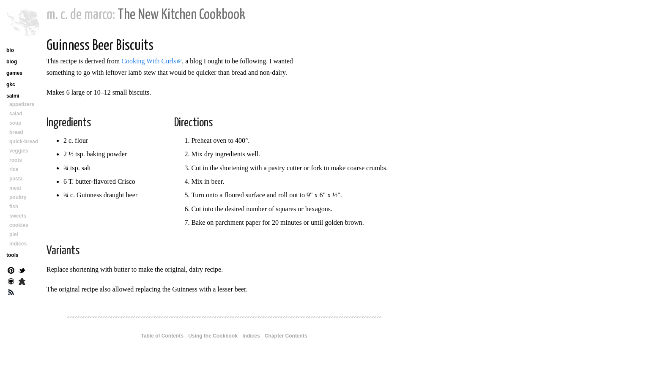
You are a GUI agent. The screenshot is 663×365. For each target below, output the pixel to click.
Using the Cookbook (213, 336)
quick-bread (23, 141)
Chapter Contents (286, 336)
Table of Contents (162, 336)
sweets (17, 216)
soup (15, 123)
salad (15, 114)
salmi (12, 96)
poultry (18, 197)
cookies (18, 225)
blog (11, 62)
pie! (13, 234)
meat (15, 188)
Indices (251, 336)
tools (12, 255)
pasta (15, 179)
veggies (18, 151)
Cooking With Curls (148, 61)
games (14, 73)
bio (10, 50)
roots (15, 160)
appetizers (21, 104)
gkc (10, 84)
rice (13, 169)
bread (16, 132)
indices (18, 244)
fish (13, 207)
